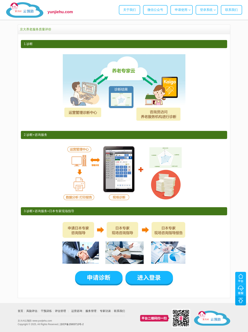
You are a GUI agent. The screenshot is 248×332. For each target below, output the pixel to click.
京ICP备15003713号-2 (72, 324)
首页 (20, 310)
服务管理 (90, 310)
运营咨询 (76, 310)
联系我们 (231, 9)
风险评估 (31, 310)
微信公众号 (155, 9)
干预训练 (46, 310)
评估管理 (60, 310)
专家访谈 (105, 310)
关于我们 (129, 9)
